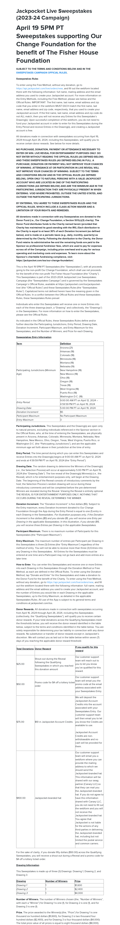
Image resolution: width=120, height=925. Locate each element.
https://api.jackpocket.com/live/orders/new (39, 88)
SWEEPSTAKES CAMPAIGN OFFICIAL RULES (41, 72)
